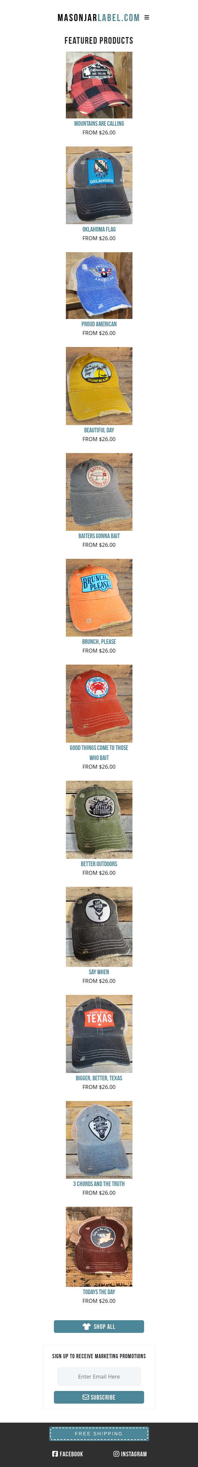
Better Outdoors (99, 863)
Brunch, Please (99, 641)
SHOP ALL (99, 1326)
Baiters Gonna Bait (99, 535)
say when (99, 972)
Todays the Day (99, 1292)
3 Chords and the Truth (99, 1183)
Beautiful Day (99, 430)
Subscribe (99, 1397)
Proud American (99, 324)
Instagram (130, 1454)
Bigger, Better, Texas (99, 1078)
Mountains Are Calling (99, 123)
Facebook (67, 1454)
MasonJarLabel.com (99, 15)
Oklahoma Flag (99, 229)
